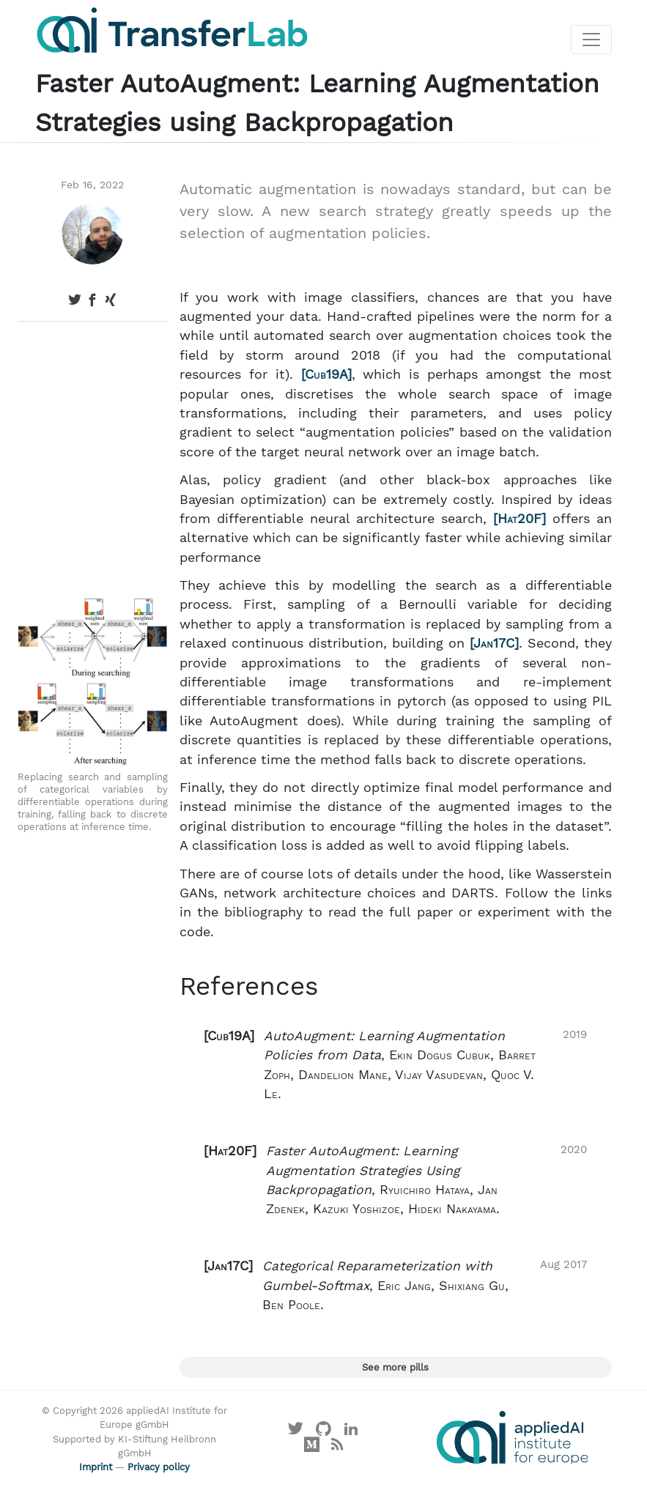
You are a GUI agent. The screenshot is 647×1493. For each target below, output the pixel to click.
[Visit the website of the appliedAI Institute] (512, 1437)
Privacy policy (158, 1466)
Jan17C (493, 643)
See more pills (395, 1367)
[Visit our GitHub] (323, 1432)
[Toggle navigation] (591, 39)
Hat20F (519, 518)
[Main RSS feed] (337, 1448)
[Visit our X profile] (296, 1432)
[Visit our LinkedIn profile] (351, 1432)
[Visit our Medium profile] (311, 1448)
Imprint (95, 1466)
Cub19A (326, 374)
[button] (395, 1065)
